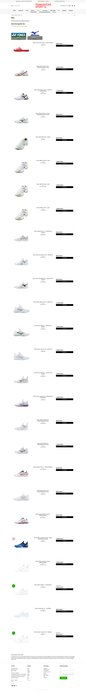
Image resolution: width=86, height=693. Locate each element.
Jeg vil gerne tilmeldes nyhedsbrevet (68, 674)
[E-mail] (67, 671)
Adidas (28, 668)
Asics (28, 669)
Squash (38, 10)
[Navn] (67, 668)
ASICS (12, 26)
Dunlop (28, 674)
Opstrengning (33, 12)
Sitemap (12, 683)
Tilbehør (64, 10)
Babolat (28, 670)
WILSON (25, 26)
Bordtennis (52, 10)
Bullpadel (28, 671)
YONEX (15, 26)
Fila (27, 676)
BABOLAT (19, 26)
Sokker (32, 10)
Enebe (28, 675)
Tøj (59, 10)
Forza (28, 677)
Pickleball (45, 10)
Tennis (14, 10)
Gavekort (71, 10)
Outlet (54, 12)
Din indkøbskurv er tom (65, 5)
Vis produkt (64, 45)
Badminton (20, 10)
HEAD (22, 26)
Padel (27, 10)
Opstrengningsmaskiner (44, 12)
